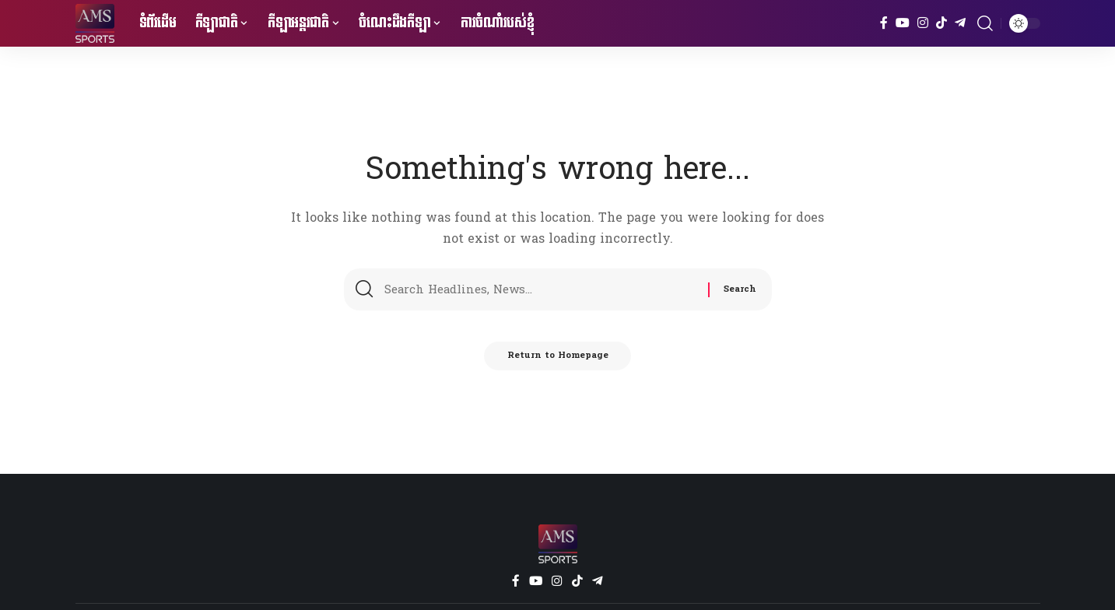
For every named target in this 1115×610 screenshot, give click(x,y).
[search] (985, 23)
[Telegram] (960, 22)
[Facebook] (884, 22)
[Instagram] (922, 22)
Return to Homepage (557, 361)
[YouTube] (902, 22)
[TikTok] (941, 22)
